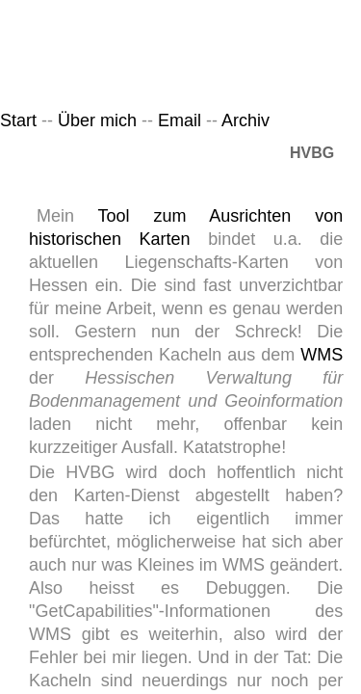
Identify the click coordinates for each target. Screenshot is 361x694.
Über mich (97, 120)
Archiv (245, 120)
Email (182, 120)
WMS (321, 354)
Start (18, 120)
